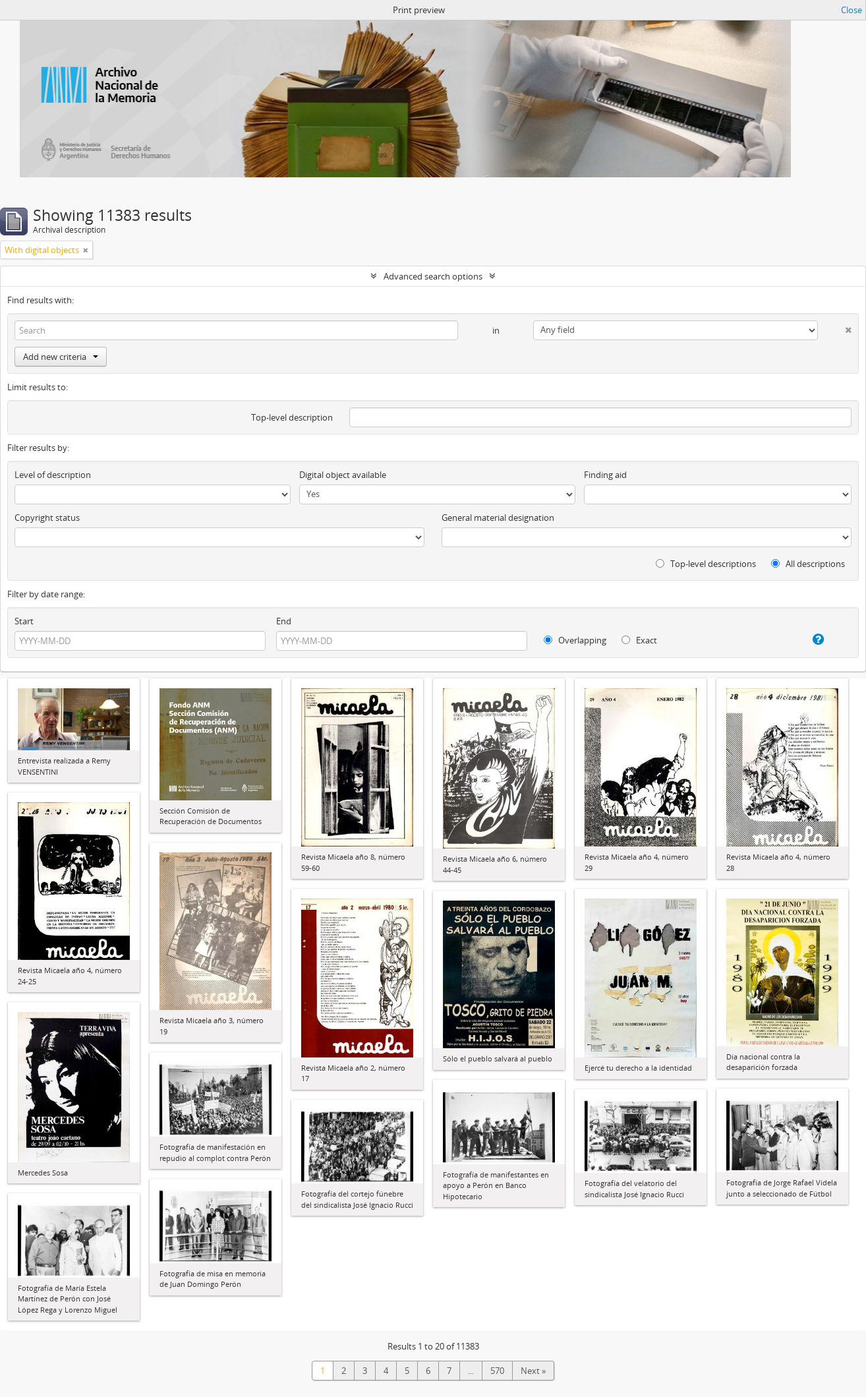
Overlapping (575, 640)
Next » (533, 1371)
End (283, 621)
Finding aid (605, 475)
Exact (639, 640)
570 (497, 1371)
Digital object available (342, 475)
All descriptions (808, 564)
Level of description (52, 475)
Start (24, 621)
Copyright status (47, 517)
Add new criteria (60, 357)
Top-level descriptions (706, 564)
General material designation (498, 517)
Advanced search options (433, 276)
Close (851, 10)
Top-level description (292, 417)
